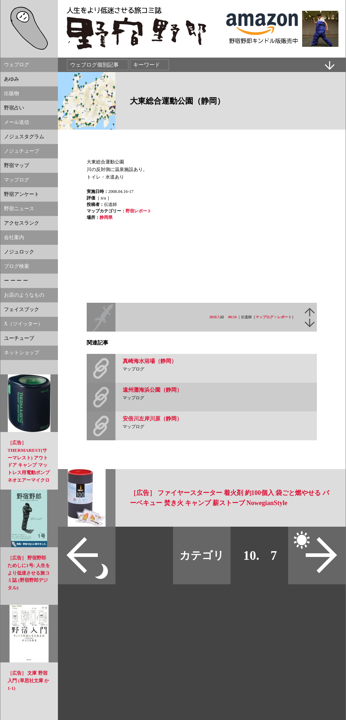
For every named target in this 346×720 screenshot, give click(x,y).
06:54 (232, 317)
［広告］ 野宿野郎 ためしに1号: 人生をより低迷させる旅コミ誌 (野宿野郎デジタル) (29, 572)
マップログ (264, 317)
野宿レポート (138, 210)
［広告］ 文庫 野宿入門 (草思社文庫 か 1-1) (28, 680)
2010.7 (214, 317)
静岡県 (106, 217)
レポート (284, 317)
